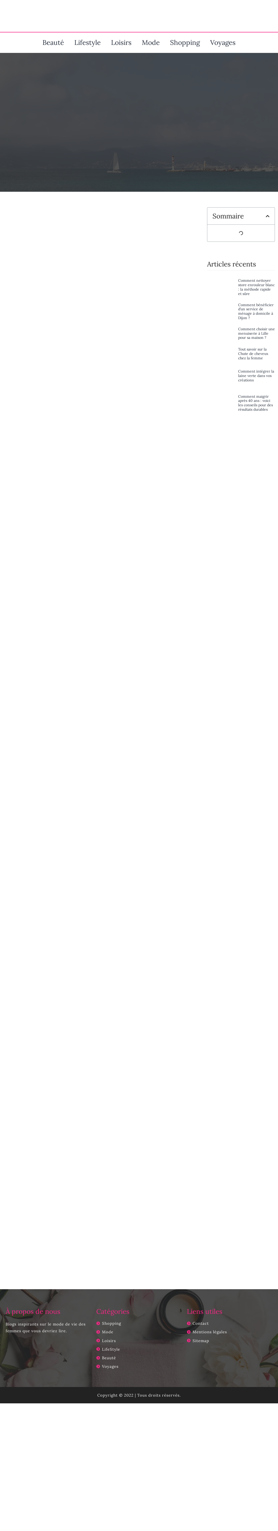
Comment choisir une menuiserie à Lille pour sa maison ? (256, 333)
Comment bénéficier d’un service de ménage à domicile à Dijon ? (256, 311)
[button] (267, 216)
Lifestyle (87, 42)
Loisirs (121, 42)
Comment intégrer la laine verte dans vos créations (256, 375)
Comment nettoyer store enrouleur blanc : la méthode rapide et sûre (256, 287)
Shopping (185, 42)
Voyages (223, 42)
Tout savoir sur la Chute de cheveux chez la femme (253, 353)
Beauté (53, 42)
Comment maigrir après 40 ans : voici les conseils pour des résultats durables (255, 403)
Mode (151, 42)
